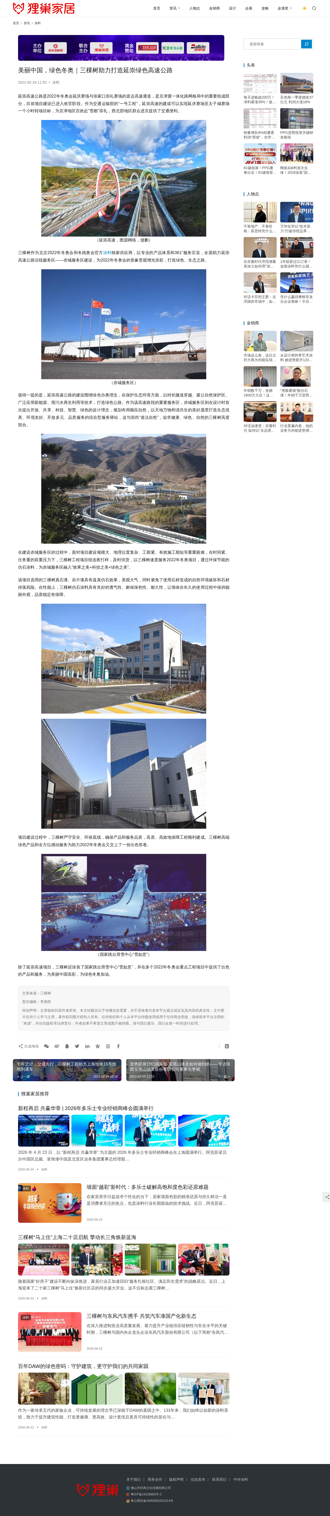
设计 (232, 8)
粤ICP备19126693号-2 (146, 1494)
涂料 (56, 82)
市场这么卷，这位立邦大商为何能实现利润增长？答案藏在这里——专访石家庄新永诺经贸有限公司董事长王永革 (260, 357)
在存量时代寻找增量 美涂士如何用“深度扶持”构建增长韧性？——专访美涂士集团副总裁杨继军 (260, 263)
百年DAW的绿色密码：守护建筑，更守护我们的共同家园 (83, 1366)
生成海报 (28, 1046)
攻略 (265, 8)
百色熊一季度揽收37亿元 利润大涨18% (296, 99)
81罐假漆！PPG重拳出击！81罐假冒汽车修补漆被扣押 (260, 170)
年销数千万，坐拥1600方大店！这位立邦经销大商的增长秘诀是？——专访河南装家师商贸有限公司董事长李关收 (260, 392)
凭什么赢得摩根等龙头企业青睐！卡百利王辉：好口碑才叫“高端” (296, 299)
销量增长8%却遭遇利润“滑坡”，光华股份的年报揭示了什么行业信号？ (260, 135)
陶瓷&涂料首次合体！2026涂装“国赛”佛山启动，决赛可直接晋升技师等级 (296, 170)
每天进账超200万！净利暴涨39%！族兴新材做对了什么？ (260, 99)
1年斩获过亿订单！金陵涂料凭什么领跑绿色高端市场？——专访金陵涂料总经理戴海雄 (296, 263)
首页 (156, 8)
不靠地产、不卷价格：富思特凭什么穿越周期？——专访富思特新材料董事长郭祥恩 (260, 228)
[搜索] (306, 44)
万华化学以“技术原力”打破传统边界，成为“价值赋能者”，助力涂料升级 (295, 228)
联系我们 (219, 1479)
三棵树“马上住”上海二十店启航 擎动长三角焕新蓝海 (77, 1237)
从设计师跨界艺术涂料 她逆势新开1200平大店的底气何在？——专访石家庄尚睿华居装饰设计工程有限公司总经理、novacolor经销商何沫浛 (296, 357)
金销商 (214, 8)
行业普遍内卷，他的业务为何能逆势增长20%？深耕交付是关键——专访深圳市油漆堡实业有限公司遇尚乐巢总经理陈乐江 (296, 428)
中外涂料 (241, 1479)
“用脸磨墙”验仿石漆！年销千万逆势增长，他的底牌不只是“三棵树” (296, 392)
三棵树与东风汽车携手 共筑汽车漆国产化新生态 (141, 1316)
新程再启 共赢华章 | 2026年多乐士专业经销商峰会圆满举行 (86, 1108)
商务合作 (155, 1479)
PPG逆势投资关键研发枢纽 (296, 135)
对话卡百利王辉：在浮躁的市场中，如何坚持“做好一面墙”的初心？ (260, 299)
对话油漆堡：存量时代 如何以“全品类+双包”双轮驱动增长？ (260, 428)
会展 (248, 8)
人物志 (194, 8)
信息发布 (198, 1479)
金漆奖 (283, 8)
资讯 (173, 8)
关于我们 (133, 1479)
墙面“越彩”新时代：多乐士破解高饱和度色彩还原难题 (148, 1187)
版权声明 (176, 1479)
